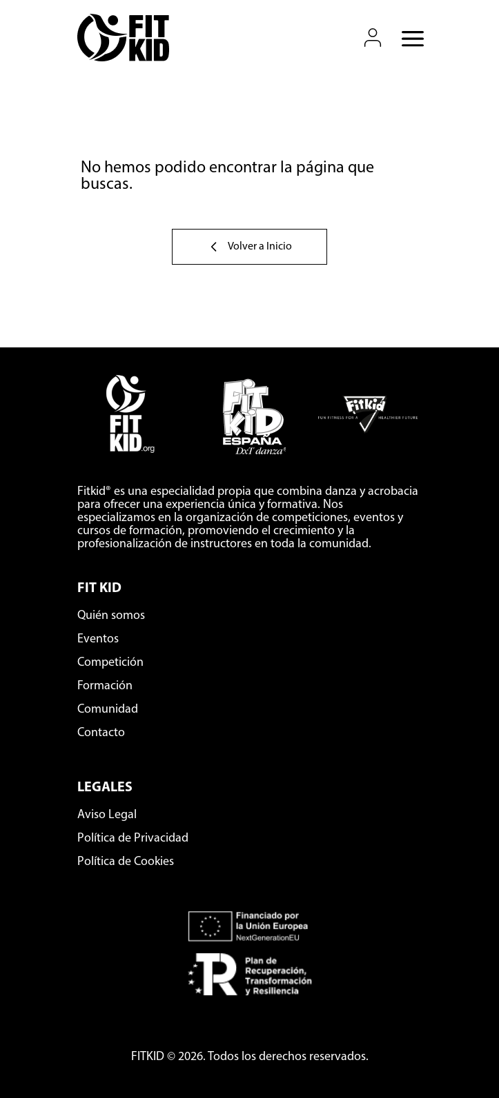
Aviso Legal (107, 815)
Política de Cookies (125, 861)
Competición (110, 662)
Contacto (101, 733)
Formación (105, 686)
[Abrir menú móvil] (408, 38)
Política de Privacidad (132, 838)
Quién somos (111, 615)
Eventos (98, 639)
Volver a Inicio (249, 247)
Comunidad (107, 709)
